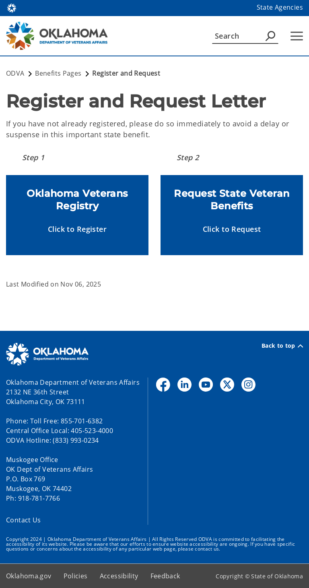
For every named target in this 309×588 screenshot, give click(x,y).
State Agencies (280, 7)
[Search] (245, 36)
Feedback (165, 575)
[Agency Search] (270, 36)
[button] (77, 229)
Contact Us (23, 520)
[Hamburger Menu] (296, 36)
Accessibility (119, 575)
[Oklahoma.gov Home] (11, 7)
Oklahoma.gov (29, 575)
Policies (76, 575)
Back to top (282, 346)
